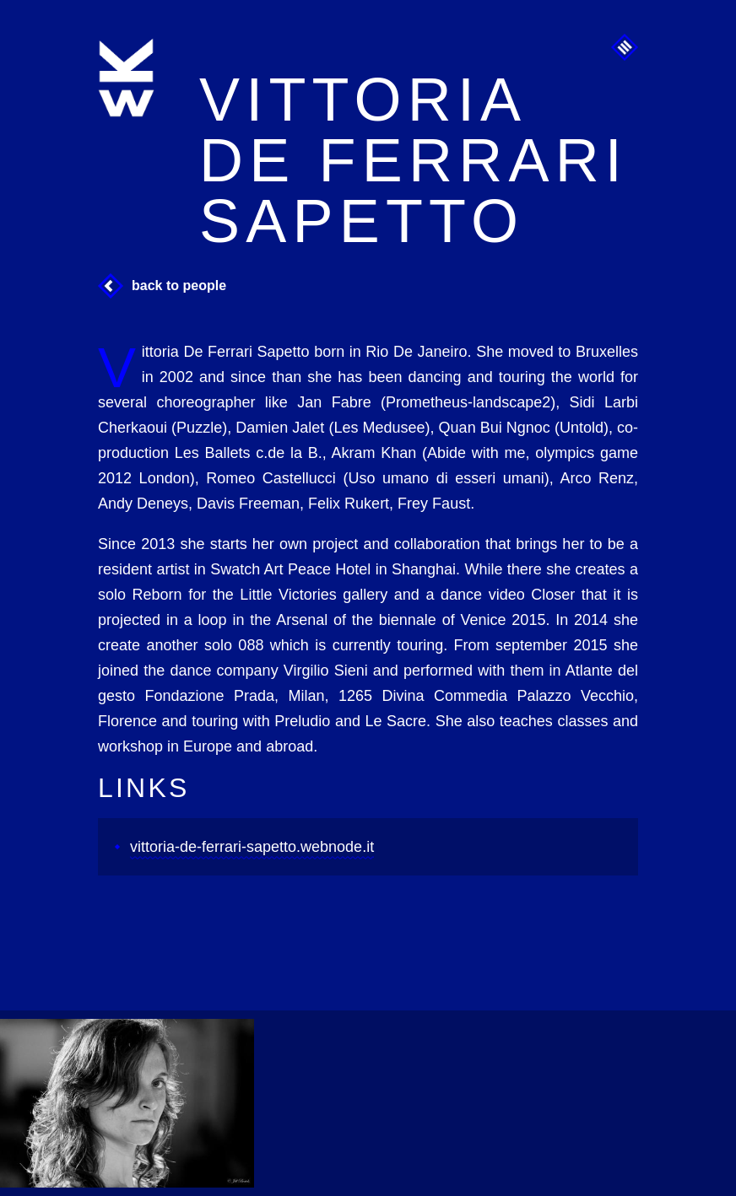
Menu (624, 47)
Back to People (179, 285)
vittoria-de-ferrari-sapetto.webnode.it (252, 846)
